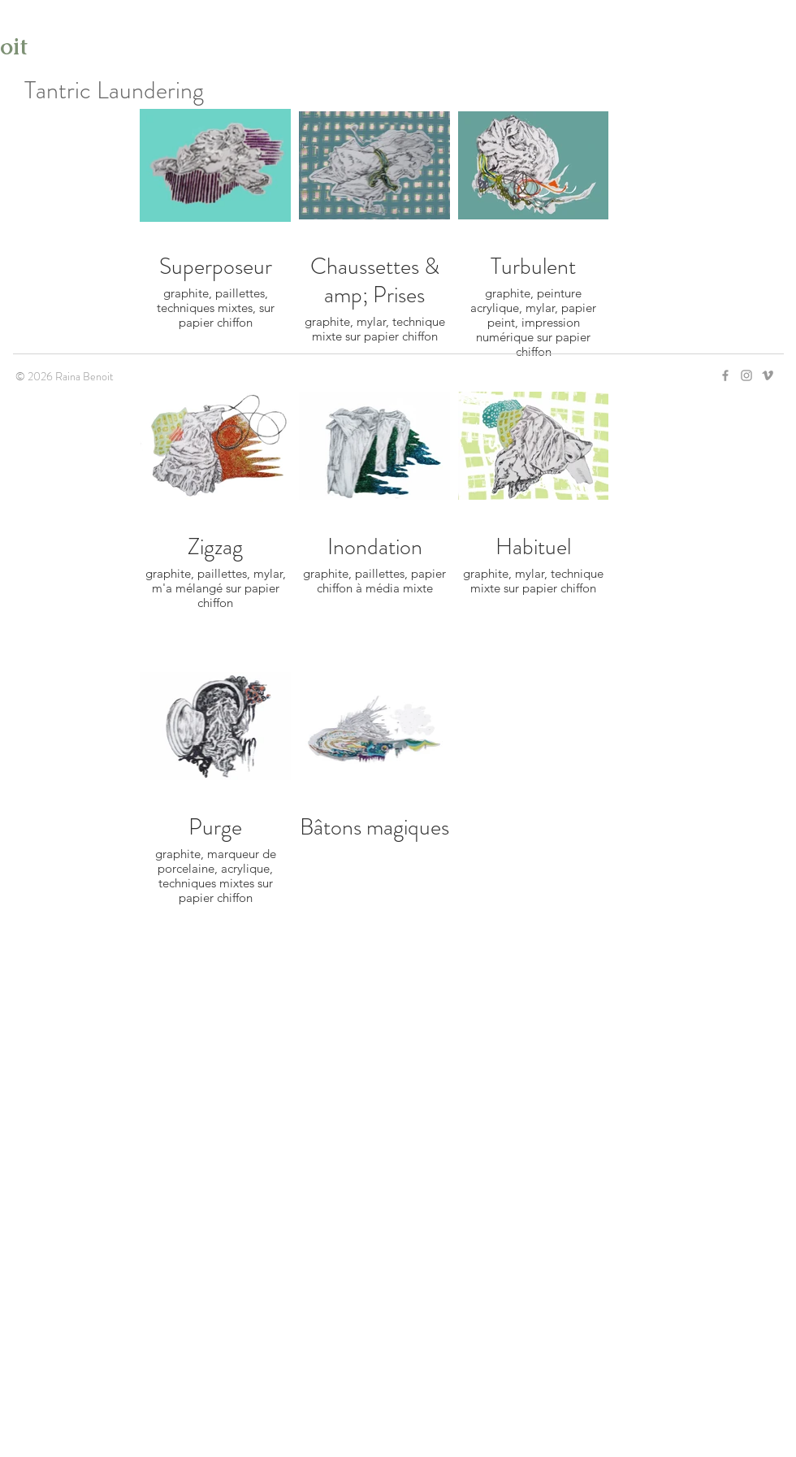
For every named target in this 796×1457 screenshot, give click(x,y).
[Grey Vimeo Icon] (767, 375)
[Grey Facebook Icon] (725, 375)
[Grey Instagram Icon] (746, 375)
